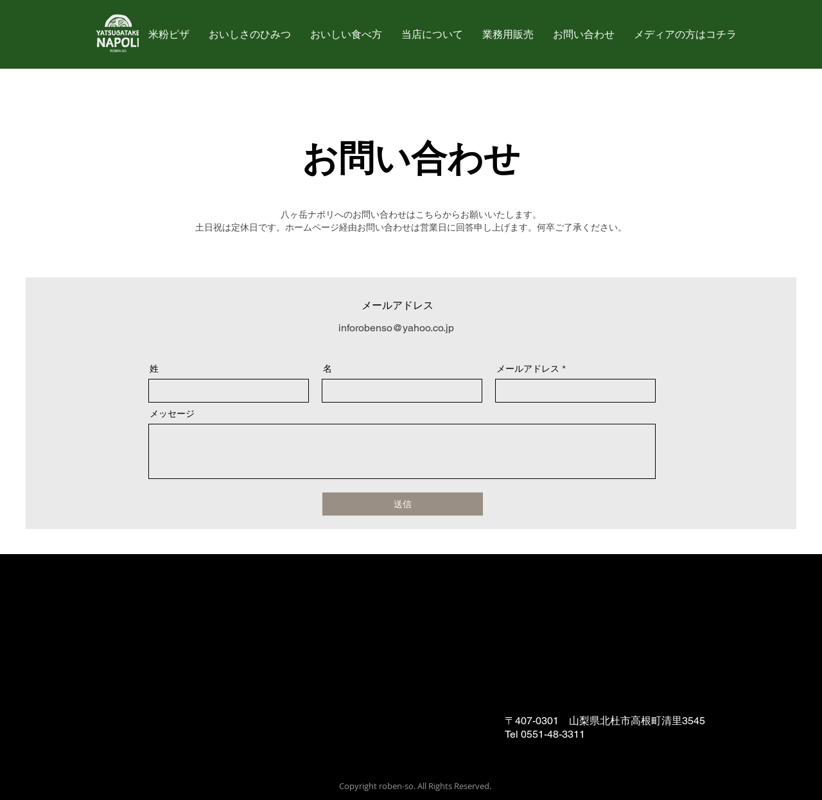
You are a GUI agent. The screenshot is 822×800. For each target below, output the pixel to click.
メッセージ (172, 413)
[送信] (402, 504)
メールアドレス (527, 368)
